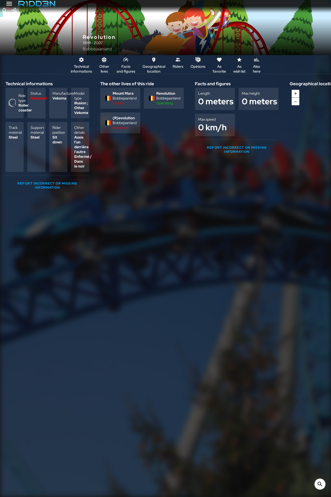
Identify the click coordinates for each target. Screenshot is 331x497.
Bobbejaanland (97, 48)
